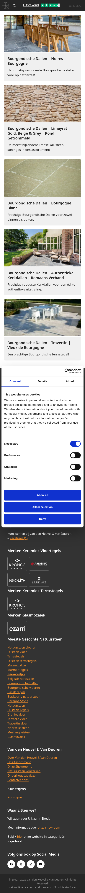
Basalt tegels (16, 692)
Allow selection (42, 507)
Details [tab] (42, 381)
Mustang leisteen (19, 732)
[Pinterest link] (21, 864)
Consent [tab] (15, 381)
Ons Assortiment (19, 762)
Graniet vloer (16, 714)
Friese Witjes (16, 674)
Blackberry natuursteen (23, 697)
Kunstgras (14, 797)
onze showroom (49, 827)
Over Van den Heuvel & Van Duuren (32, 758)
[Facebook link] (11, 864)
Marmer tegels (17, 670)
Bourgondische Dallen (22, 683)
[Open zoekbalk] (14, 5)
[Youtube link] (40, 864)
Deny (42, 518)
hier (20, 836)
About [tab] (70, 381)
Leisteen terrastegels (22, 661)
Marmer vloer (16, 665)
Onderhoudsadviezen (22, 775)
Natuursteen (16, 705)
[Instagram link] (31, 864)
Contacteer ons (18, 780)
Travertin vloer (17, 723)
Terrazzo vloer (17, 719)
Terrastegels (15, 656)
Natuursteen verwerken (23, 771)
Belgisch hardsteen (20, 679)
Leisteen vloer (17, 652)
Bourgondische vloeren (23, 688)
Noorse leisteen (18, 728)
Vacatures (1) (18, 538)
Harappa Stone (17, 701)
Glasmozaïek (16, 737)
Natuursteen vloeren (21, 647)
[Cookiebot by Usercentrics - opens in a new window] (64, 370)
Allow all (42, 495)
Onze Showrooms (19, 767)
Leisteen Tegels (18, 710)
